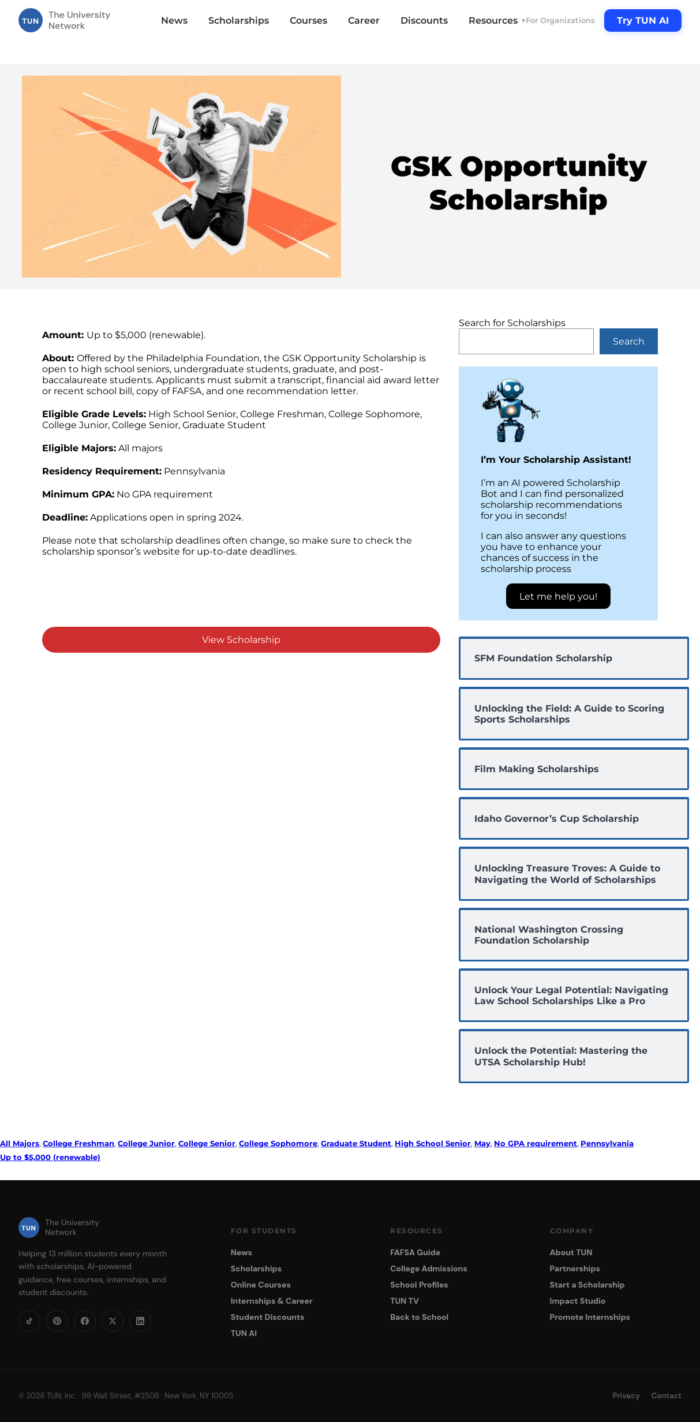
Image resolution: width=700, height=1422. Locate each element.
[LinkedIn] (140, 1321)
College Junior (146, 1143)
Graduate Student (356, 1143)
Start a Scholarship (587, 1284)
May (482, 1143)
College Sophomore (278, 1143)
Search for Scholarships (512, 322)
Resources (497, 20)
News (174, 20)
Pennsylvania (607, 1143)
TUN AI (244, 1333)
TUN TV (404, 1301)
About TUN (571, 1252)
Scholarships (238, 20)
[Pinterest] (57, 1321)
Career (364, 20)
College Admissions (428, 1268)
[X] (112, 1321)
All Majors (19, 1143)
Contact (667, 1396)
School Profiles (419, 1284)
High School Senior (433, 1143)
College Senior (206, 1143)
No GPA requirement (535, 1143)
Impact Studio (578, 1301)
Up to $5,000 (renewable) (50, 1157)
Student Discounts (268, 1317)
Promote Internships (590, 1317)
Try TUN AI (643, 20)
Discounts (424, 20)
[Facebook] (85, 1321)
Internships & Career (272, 1301)
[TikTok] (29, 1321)
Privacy (626, 1396)
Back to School (419, 1317)
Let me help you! (558, 596)
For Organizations (560, 20)
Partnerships (575, 1268)
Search (629, 341)
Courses (308, 20)
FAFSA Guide (415, 1252)
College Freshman (78, 1143)
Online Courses (261, 1284)
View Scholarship (241, 639)
